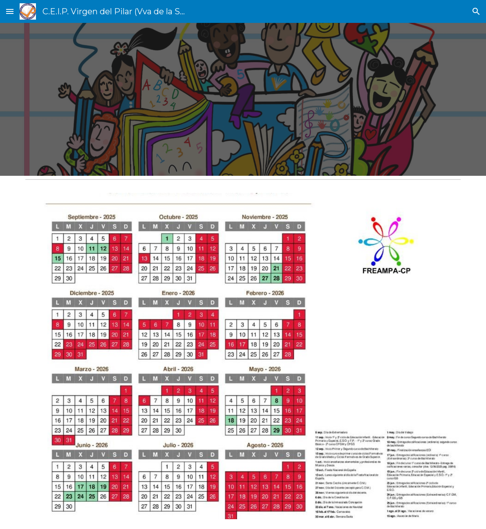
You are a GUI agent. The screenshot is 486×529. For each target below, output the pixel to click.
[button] (10, 11)
